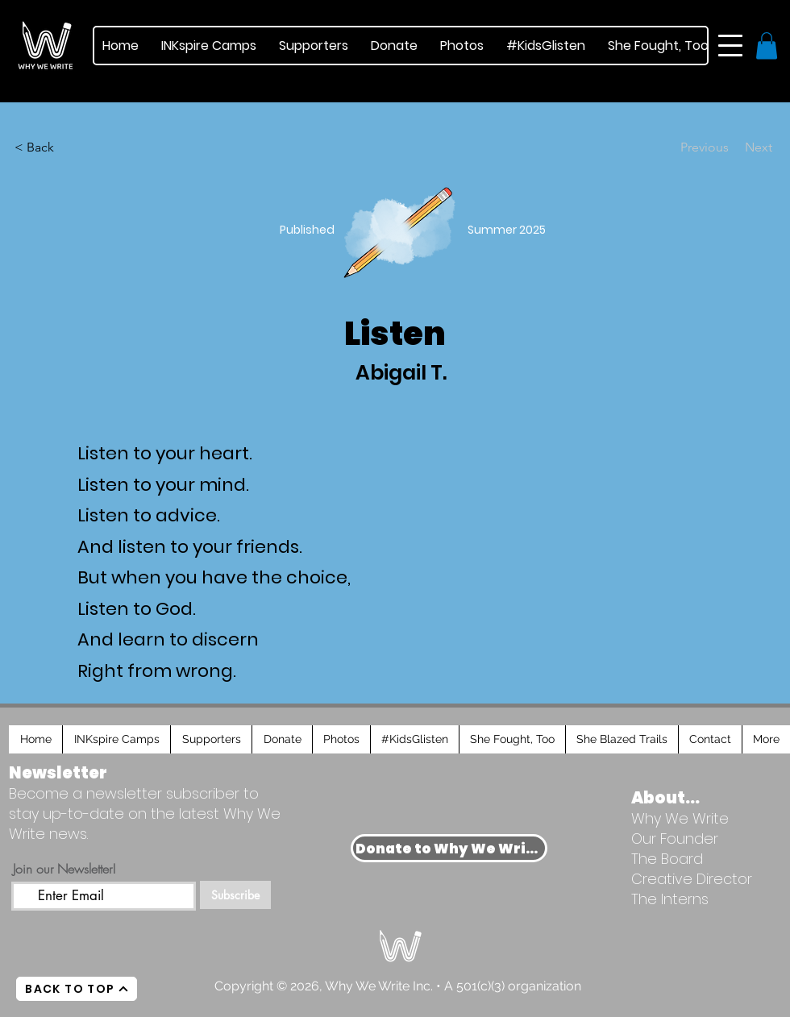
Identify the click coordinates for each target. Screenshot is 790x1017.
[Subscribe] (235, 895)
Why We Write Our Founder (680, 828)
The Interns (670, 899)
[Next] (732, 147)
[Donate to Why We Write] (449, 848)
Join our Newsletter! (64, 868)
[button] (730, 45)
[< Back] (43, 147)
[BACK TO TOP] (76, 989)
